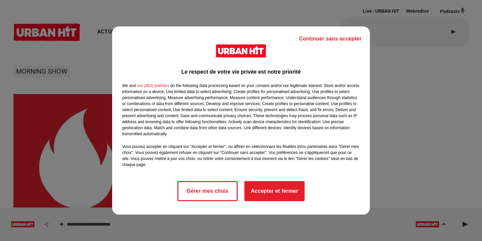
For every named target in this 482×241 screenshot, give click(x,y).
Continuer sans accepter (330, 39)
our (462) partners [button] (153, 85)
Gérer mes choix (207, 191)
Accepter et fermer (274, 191)
